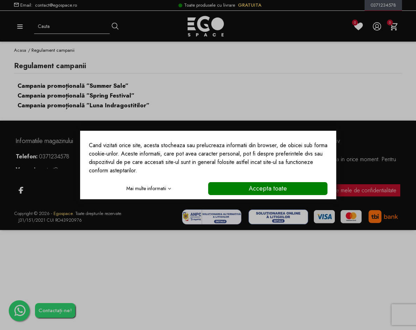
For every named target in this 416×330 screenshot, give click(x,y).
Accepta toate (268, 188)
